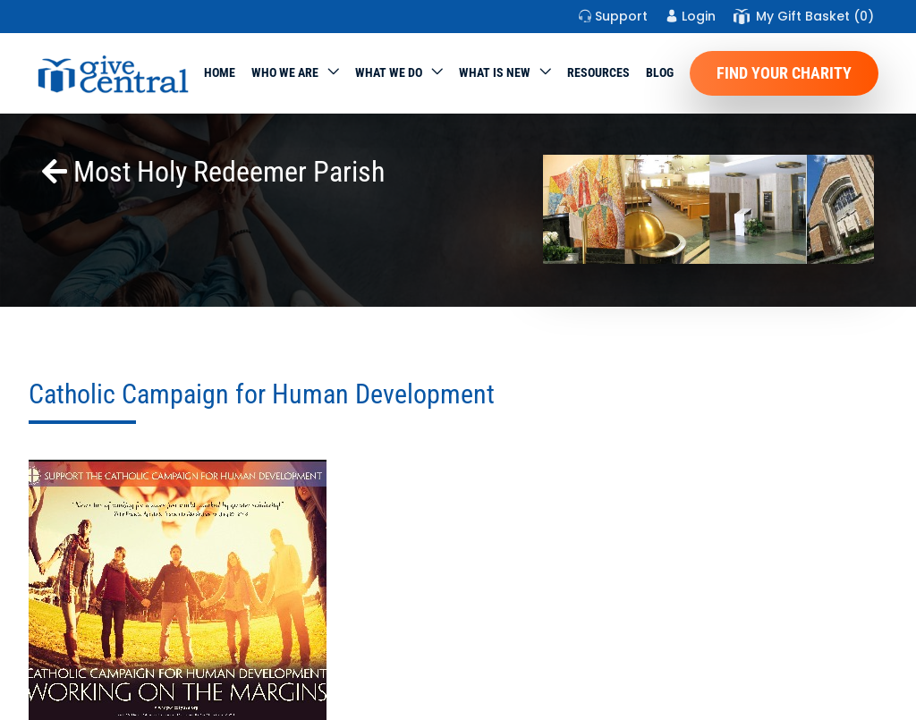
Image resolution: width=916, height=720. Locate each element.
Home (219, 72)
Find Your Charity (784, 73)
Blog (660, 72)
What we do (388, 72)
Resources (598, 72)
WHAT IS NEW (494, 72)
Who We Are (284, 72)
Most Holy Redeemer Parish (213, 172)
